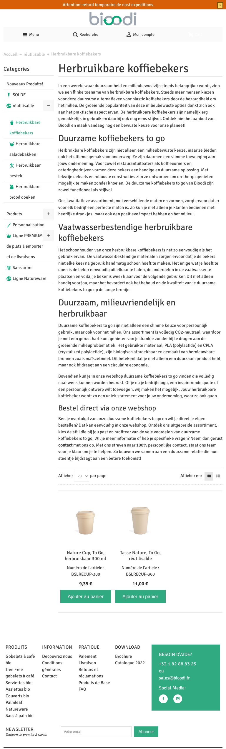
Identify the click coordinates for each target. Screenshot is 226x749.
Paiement (88, 656)
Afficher (65, 475)
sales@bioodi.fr (174, 678)
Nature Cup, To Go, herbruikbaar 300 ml (85, 556)
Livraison (87, 662)
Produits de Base (94, 682)
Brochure (123, 656)
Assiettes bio (18, 689)
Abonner (146, 731)
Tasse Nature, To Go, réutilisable (140, 556)
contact (65, 445)
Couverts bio (17, 696)
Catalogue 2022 (130, 662)
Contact (49, 676)
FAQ (82, 689)
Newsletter (20, 729)
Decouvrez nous (57, 656)
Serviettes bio (18, 682)
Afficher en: (191, 475)
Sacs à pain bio (20, 715)
